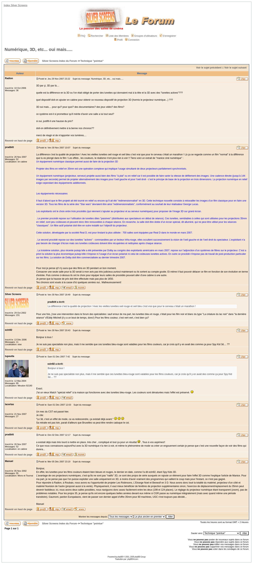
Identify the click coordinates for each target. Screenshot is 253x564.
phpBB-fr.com (132, 559)
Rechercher (95, 36)
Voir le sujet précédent (208, 67)
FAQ (81, 36)
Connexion (132, 39)
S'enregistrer (168, 36)
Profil (118, 39)
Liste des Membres (117, 36)
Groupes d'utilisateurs (144, 36)
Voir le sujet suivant (235, 67)
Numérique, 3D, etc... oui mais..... (39, 49)
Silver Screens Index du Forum (59, 61)
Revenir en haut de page (18, 140)
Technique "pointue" (92, 61)
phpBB (120, 557)
